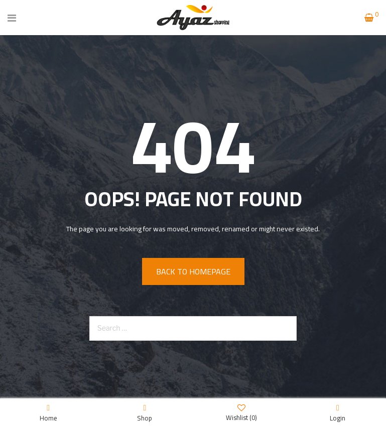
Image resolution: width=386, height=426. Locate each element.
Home (48, 412)
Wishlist (241, 412)
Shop (144, 412)
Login (337, 412)
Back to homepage (193, 271)
